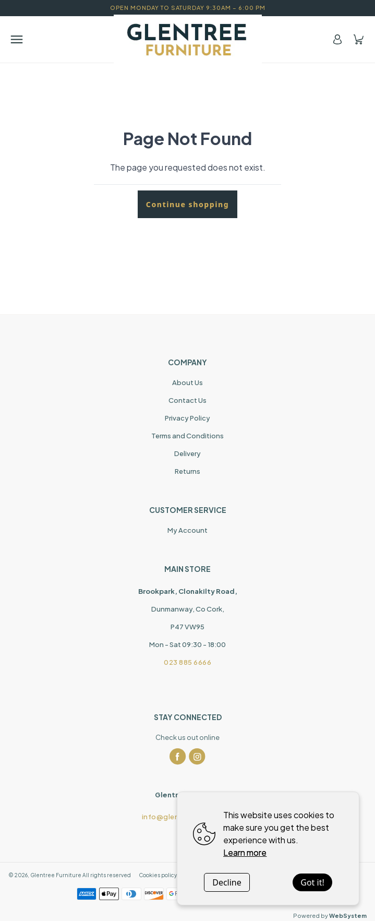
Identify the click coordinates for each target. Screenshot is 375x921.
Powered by (330, 915)
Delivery (187, 453)
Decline (226, 882)
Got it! (312, 882)
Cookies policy (158, 875)
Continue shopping (187, 204)
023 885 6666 (187, 662)
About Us (187, 382)
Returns (187, 471)
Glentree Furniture (55, 875)
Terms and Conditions (187, 436)
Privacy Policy (187, 418)
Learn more (245, 852)
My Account (187, 530)
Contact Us (187, 400)
